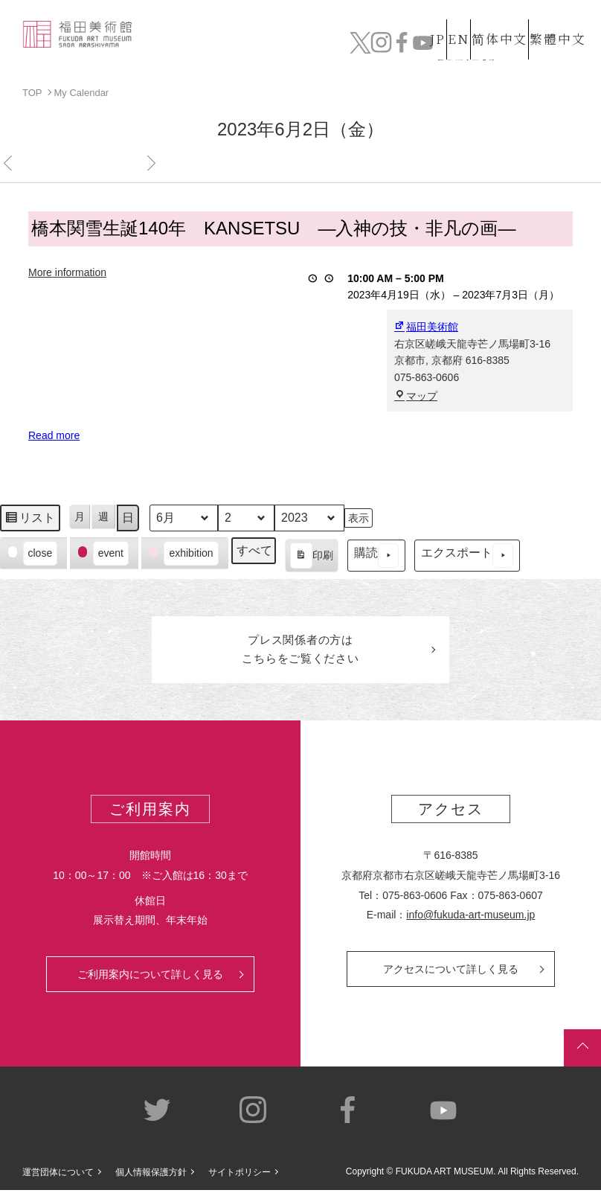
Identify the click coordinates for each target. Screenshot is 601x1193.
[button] (33, 553)
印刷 (311, 557)
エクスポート (467, 555)
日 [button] (128, 517)
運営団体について (58, 1176)
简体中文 (486, 24)
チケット (556, 45)
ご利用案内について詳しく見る (150, 977)
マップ (415, 395)
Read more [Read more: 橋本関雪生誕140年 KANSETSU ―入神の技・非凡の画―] (54, 435)
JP (384, 24)
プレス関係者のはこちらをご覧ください (300, 651)
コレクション (237, 45)
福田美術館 (426, 327)
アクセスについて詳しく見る (450, 972)
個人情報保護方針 (151, 1176)
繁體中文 (556, 24)
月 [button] (79, 516)
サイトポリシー (239, 1176)
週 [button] (103, 516)
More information (67, 272)
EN (431, 24)
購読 (376, 555)
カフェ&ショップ (439, 45)
